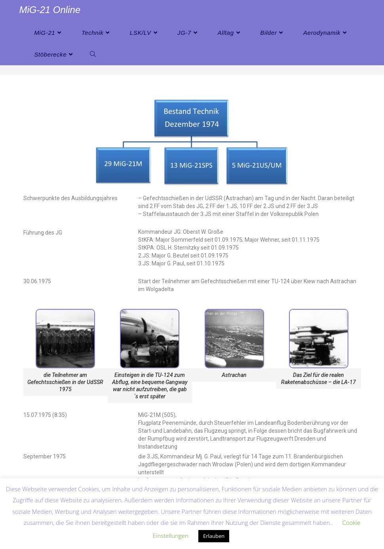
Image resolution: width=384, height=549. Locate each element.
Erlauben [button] (213, 536)
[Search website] (93, 54)
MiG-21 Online (50, 9)
